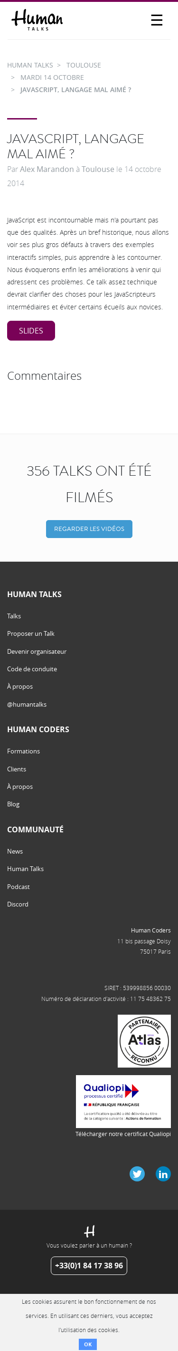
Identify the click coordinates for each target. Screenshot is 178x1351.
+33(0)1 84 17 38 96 (89, 1265)
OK (88, 1344)
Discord (17, 904)
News (15, 851)
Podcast (18, 886)
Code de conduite (32, 669)
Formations (23, 751)
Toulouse (98, 169)
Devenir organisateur (36, 651)
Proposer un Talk (31, 633)
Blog (13, 804)
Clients (16, 769)
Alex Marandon (47, 169)
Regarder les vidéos (89, 528)
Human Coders (151, 930)
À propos (20, 686)
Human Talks (25, 868)
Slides (31, 330)
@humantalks (27, 704)
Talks (14, 616)
